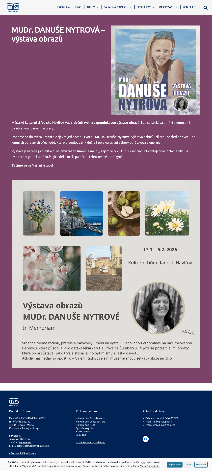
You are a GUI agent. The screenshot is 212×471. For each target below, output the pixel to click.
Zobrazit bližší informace (22, 453)
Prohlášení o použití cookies (160, 425)
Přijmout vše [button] (175, 465)
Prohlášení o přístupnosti (158, 421)
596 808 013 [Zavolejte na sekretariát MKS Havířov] (25, 442)
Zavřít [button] (188, 465)
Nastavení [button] (201, 465)
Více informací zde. (150, 467)
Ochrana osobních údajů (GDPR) (162, 418)
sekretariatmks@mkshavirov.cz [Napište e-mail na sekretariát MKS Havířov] (33, 446)
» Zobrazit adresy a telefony (90, 442)
